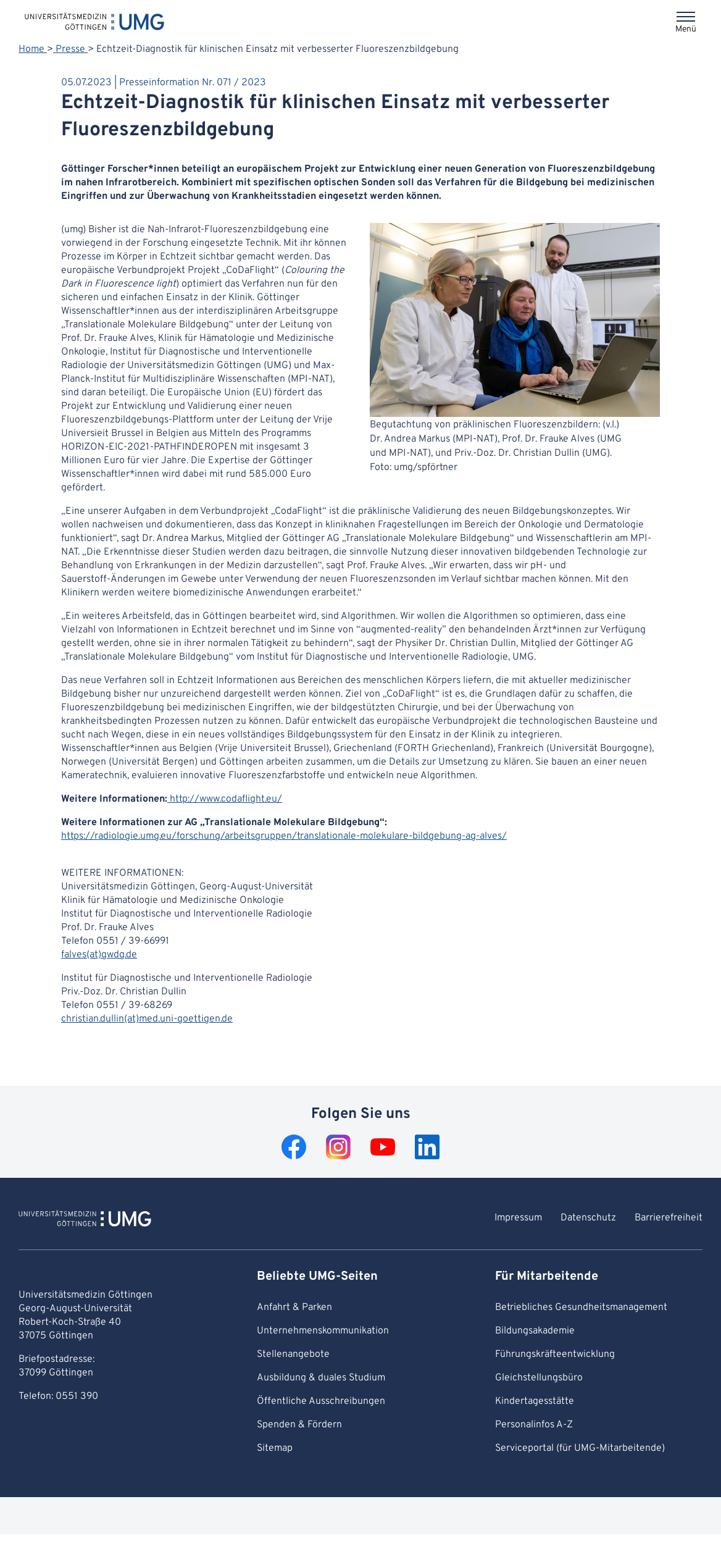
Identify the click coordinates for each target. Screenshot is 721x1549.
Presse (70, 49)
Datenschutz (588, 1218)
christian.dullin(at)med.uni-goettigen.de (147, 1019)
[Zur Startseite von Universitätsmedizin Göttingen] (85, 1220)
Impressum (518, 1218)
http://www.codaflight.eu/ (224, 799)
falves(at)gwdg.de (99, 955)
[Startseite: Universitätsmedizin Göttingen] (94, 21)
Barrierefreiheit (668, 1218)
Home (33, 49)
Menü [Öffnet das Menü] (685, 29)
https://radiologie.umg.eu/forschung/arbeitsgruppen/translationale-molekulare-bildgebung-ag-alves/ (284, 836)
